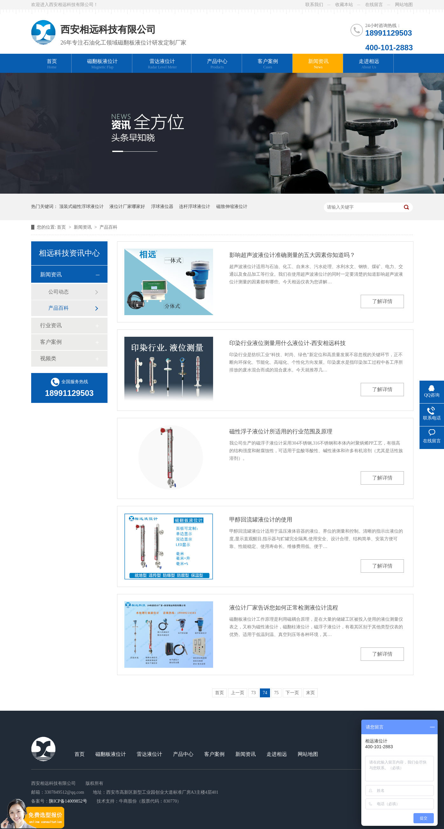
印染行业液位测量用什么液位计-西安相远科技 (287, 343)
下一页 (292, 692)
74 (265, 692)
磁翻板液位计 (102, 64)
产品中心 (217, 64)
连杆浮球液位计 (194, 206)
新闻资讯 (318, 64)
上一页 (237, 692)
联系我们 (314, 4)
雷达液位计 (162, 64)
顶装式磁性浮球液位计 (81, 206)
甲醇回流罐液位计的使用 (260, 519)
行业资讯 (51, 325)
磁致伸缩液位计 (231, 206)
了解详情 (382, 301)
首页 (52, 64)
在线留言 (374, 4)
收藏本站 (344, 4)
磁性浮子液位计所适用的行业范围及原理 (280, 431)
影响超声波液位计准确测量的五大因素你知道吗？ (292, 255)
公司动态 (58, 291)
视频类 (48, 359)
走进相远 (369, 64)
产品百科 (108, 227)
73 (253, 692)
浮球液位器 (162, 206)
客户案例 (268, 64)
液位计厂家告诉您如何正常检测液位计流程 (283, 607)
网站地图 (404, 4)
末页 (310, 692)
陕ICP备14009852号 (68, 801)
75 (276, 692)
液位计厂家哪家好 (127, 206)
